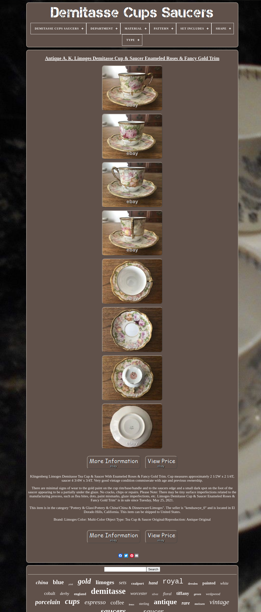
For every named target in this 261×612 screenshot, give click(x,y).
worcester (138, 593)
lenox (131, 604)
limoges (105, 582)
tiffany (182, 593)
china (42, 582)
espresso (95, 602)
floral (167, 594)
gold (84, 581)
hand (153, 583)
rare (186, 603)
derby (64, 593)
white (224, 583)
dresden (193, 583)
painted (208, 583)
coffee (117, 603)
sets (123, 582)
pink (71, 584)
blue (58, 582)
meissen (199, 604)
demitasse (108, 591)
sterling (144, 604)
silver (155, 594)
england (80, 594)
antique (165, 602)
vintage (219, 602)
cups (72, 601)
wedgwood (213, 594)
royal (173, 582)
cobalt (49, 593)
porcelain (47, 602)
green (197, 594)
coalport (137, 583)
